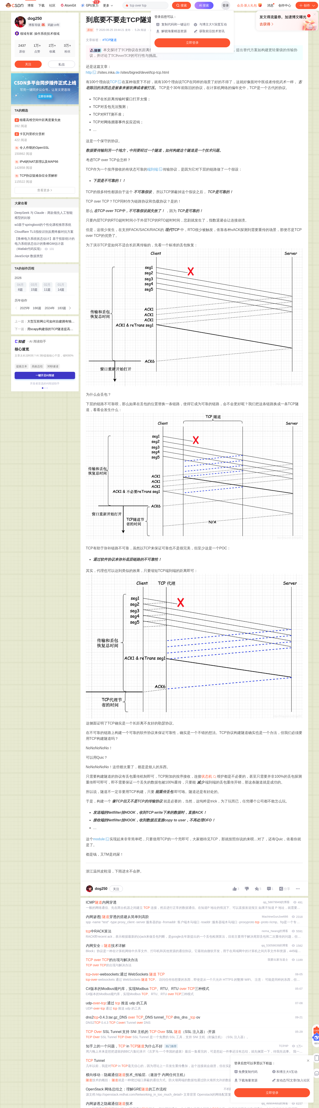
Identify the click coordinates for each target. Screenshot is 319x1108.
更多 (108, 5)
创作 (307, 5)
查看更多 (45, 190)
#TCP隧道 (110, 40)
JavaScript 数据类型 (29, 256)
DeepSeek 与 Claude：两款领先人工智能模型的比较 (44, 215)
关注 (116, 889)
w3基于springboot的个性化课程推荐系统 (43, 224)
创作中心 (284, 5)
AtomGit (68, 5)
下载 (41, 5)
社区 (52, 5)
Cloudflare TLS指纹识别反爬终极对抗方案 (44, 231)
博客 (31, 5)
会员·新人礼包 (249, 5)
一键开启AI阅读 (45, 375)
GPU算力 (90, 4)
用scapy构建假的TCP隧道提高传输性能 (50, 329)
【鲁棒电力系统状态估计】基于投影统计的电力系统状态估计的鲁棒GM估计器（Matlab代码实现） (45, 244)
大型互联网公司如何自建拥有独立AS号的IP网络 (51, 322)
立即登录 (192, 42)
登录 (226, 5)
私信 (61, 64)
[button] (16, 308)
